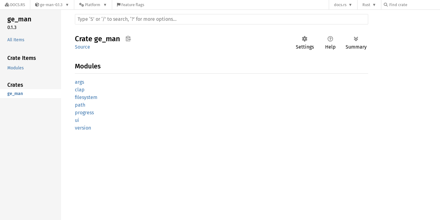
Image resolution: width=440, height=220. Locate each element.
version (83, 128)
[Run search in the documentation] (221, 19)
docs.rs (340, 4)
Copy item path (128, 38)
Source (82, 47)
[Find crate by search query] (414, 4)
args (79, 82)
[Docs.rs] (15, 4)
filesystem (86, 97)
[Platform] (93, 4)
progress (84, 113)
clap (80, 90)
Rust (366, 4)
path (80, 105)
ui (77, 120)
